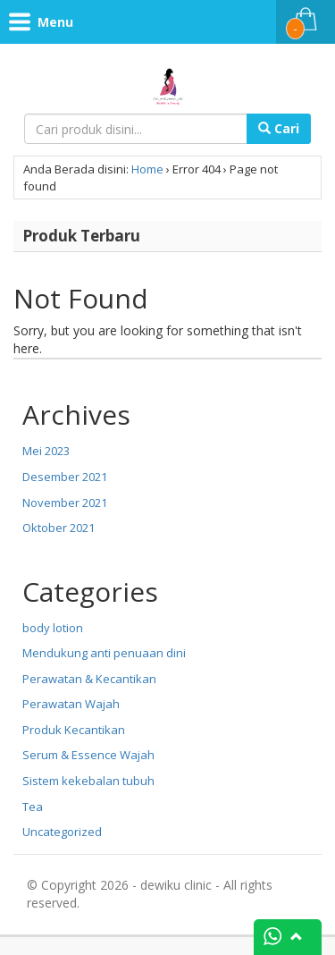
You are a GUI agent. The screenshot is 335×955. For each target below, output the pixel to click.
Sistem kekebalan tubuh (88, 781)
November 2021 (64, 502)
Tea (32, 807)
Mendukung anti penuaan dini (104, 653)
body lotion (52, 628)
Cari (278, 128)
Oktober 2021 (58, 528)
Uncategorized (62, 832)
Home (147, 169)
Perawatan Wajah (71, 704)
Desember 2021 (64, 477)
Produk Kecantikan (73, 730)
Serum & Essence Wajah (88, 755)
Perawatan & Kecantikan (89, 679)
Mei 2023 (46, 451)
